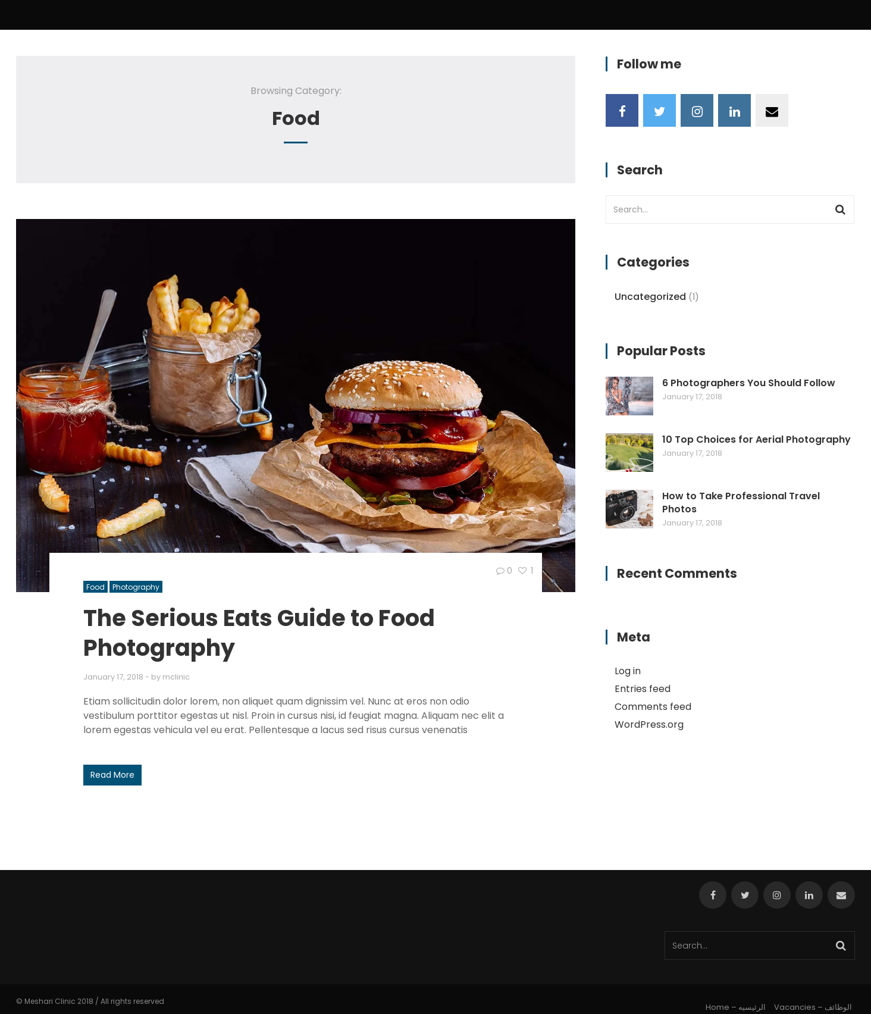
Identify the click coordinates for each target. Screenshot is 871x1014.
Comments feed (653, 706)
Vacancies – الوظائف (813, 1007)
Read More (112, 775)
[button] (295, 405)
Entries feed (643, 689)
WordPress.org (649, 724)
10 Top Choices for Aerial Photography (756, 439)
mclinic (176, 677)
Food (95, 587)
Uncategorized (650, 296)
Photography (135, 587)
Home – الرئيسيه (736, 1007)
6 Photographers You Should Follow (748, 383)
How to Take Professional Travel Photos (741, 503)
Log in (628, 671)
